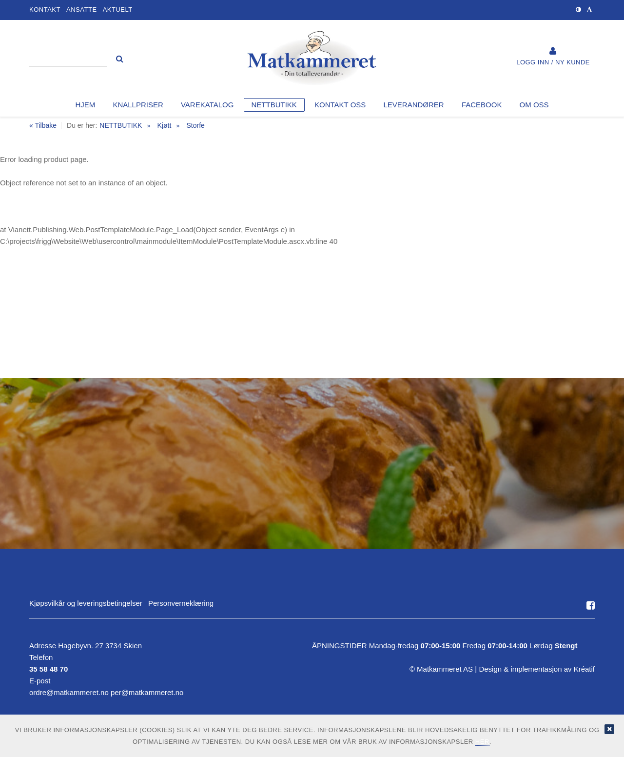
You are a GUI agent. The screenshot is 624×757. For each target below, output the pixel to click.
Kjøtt (164, 125)
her (482, 741)
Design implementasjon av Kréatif (537, 669)
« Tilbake (43, 125)
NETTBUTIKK (120, 125)
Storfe (195, 125)
